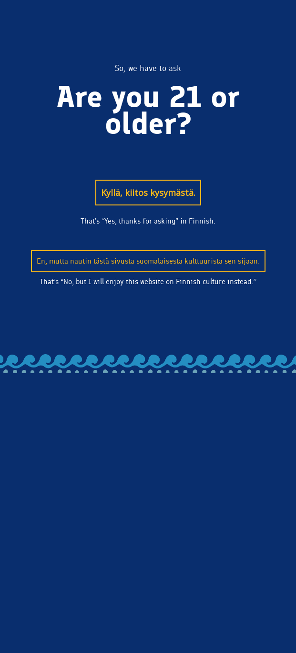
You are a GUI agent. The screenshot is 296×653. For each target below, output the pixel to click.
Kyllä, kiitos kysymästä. (148, 192)
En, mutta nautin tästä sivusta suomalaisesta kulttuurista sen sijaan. (148, 261)
